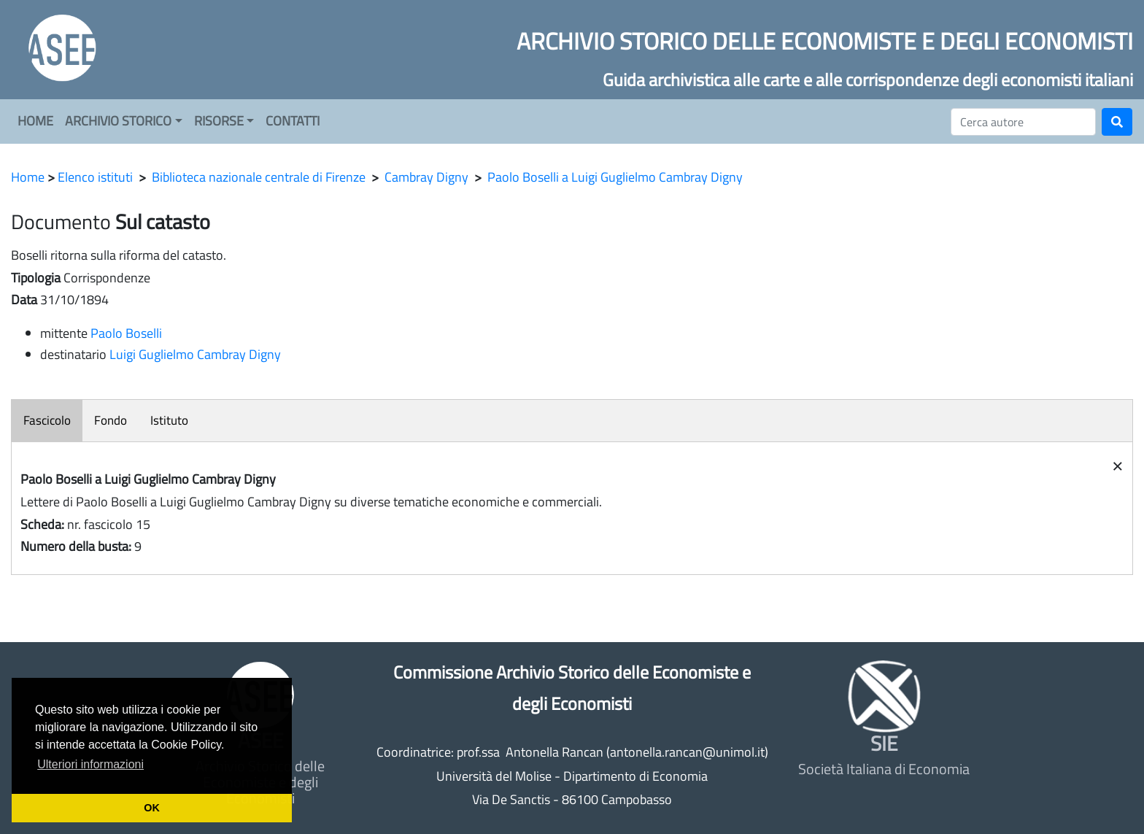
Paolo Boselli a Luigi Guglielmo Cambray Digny (615, 177)
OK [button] (152, 808)
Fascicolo (47, 420)
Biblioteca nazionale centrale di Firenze (259, 177)
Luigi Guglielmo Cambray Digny (195, 354)
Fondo (110, 420)
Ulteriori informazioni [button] (90, 764)
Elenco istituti (95, 177)
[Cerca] (1023, 122)
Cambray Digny (426, 177)
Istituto (169, 420)
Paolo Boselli (126, 333)
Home (28, 177)
